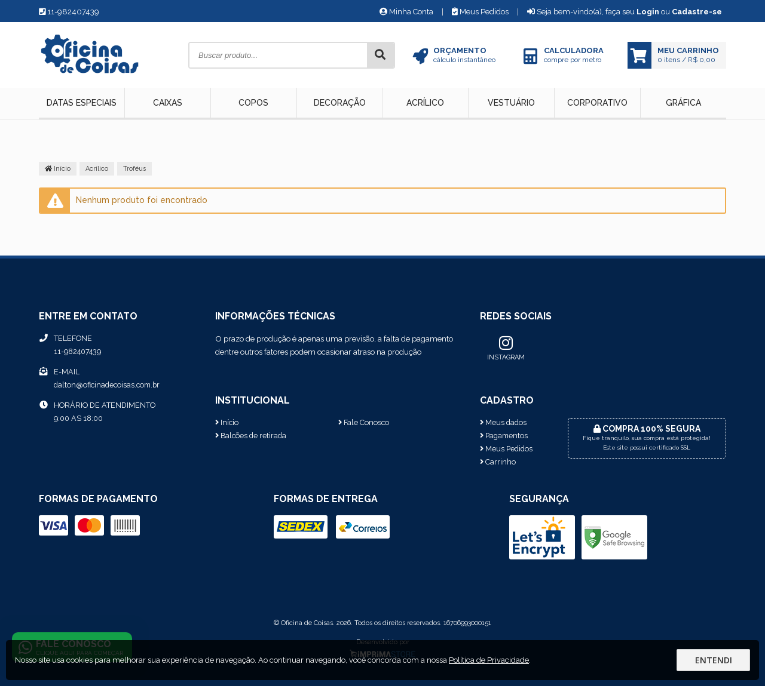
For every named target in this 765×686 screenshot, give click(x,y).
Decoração (340, 102)
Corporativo (597, 102)
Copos (253, 102)
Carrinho (498, 461)
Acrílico (425, 102)
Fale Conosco (363, 422)
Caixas (167, 102)
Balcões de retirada (250, 435)
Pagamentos (504, 435)
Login (648, 11)
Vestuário (511, 102)
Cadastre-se (697, 11)
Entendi (713, 660)
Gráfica (683, 102)
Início (58, 169)
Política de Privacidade (489, 660)
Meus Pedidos (480, 11)
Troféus (134, 169)
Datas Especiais (82, 102)
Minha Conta (406, 11)
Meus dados (503, 422)
